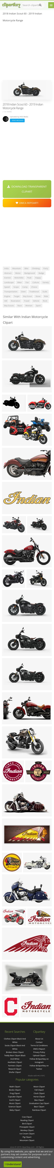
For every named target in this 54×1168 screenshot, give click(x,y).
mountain (16, 268)
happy (38, 277)
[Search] (40, 5)
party (45, 268)
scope (16, 287)
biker (19, 282)
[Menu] (51, 5)
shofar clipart (15, 1072)
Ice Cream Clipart (27, 1133)
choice (34, 287)
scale (44, 291)
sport (38, 305)
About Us (39, 1038)
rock (45, 301)
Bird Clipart (27, 1123)
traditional (34, 291)
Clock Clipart (39, 1093)
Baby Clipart (15, 1110)
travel (26, 301)
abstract (8, 273)
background (29, 273)
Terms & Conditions (39, 1045)
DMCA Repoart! (27, 203)
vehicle (36, 301)
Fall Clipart (39, 1090)
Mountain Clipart (27, 1140)
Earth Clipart (14, 1100)
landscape (9, 282)
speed (7, 287)
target (17, 296)
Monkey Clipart (27, 1130)
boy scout (27, 296)
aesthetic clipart (15, 1062)
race (20, 305)
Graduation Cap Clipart (39, 1103)
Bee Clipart (39, 1100)
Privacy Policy (39, 1052)
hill (5, 301)
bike (26, 268)
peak (29, 277)
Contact (39, 1042)
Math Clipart (15, 1086)
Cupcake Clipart (15, 1096)
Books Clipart (15, 1090)
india (6, 268)
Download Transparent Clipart (27, 189)
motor (18, 273)
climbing (36, 268)
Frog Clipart (15, 1093)
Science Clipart (14, 1106)
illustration (15, 301)
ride (46, 296)
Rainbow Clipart (39, 1110)
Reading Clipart (27, 1120)
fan (27, 282)
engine (7, 296)
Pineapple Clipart (27, 1127)
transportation (10, 291)
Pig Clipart (27, 1137)
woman (28, 305)
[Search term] (33, 5)
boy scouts (9, 305)
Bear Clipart (39, 1106)
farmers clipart (14, 1065)
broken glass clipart (15, 1052)
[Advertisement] (27, 52)
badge (41, 273)
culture (36, 282)
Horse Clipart (39, 1096)
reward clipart (14, 1069)
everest (7, 277)
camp (25, 287)
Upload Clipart (39, 1055)
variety (46, 282)
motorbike (18, 277)
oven (23, 291)
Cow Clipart (27, 1117)
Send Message (17, 120)
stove (38, 296)
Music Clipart (15, 1103)
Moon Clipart (39, 1086)
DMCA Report (39, 1049)
